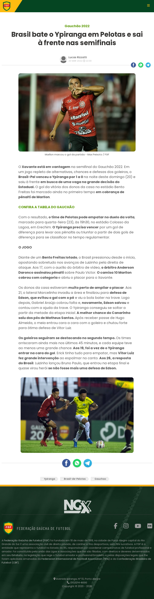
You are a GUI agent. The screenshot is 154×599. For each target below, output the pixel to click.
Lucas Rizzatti (77, 57)
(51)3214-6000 (78, 582)
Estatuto (17, 555)
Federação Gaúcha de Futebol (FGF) (27, 540)
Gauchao (100, 479)
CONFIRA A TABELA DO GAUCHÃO (46, 207)
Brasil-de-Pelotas (75, 479)
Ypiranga (49, 479)
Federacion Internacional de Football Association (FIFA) (76, 559)
